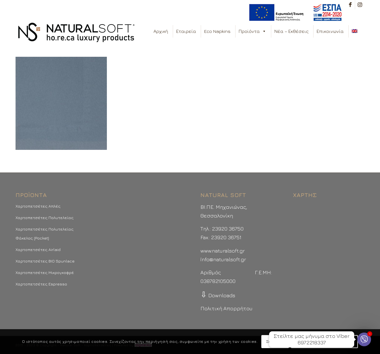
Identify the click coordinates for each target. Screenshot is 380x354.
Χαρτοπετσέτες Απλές (38, 206)
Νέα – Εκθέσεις (291, 31)
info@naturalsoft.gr (223, 259)
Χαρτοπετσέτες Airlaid (38, 249)
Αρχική (160, 31)
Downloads (217, 295)
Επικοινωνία (330, 31)
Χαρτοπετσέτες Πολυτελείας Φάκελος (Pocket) (45, 233)
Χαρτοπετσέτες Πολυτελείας (45, 217)
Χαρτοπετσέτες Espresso (41, 283)
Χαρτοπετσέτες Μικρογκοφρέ (45, 272)
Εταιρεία (186, 31)
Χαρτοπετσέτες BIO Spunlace (45, 260)
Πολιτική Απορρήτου (226, 308)
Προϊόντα (252, 31)
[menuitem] (293, 12)
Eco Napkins (217, 31)
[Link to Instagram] (359, 4)
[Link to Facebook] (350, 4)
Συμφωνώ (275, 341)
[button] (264, 31)
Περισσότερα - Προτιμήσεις (324, 341)
